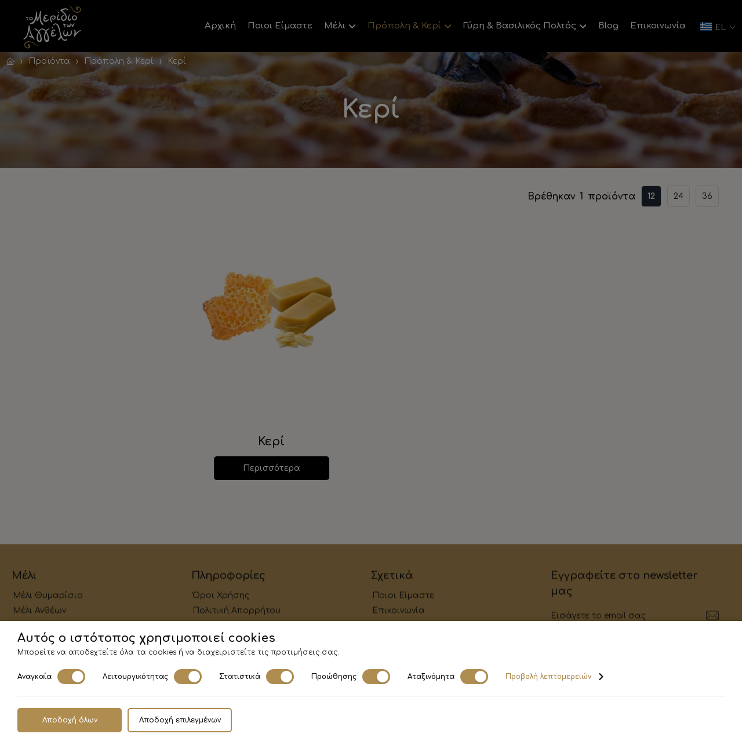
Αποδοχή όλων (69, 720)
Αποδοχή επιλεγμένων (180, 720)
